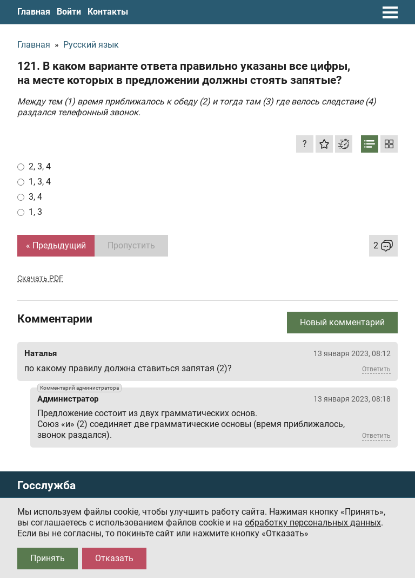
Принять (47, 558)
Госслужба (46, 485)
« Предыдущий (56, 245)
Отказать (114, 558)
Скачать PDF (40, 278)
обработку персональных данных (313, 522)
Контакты (108, 11)
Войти (69, 11)
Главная (33, 11)
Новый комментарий (342, 322)
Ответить (376, 369)
